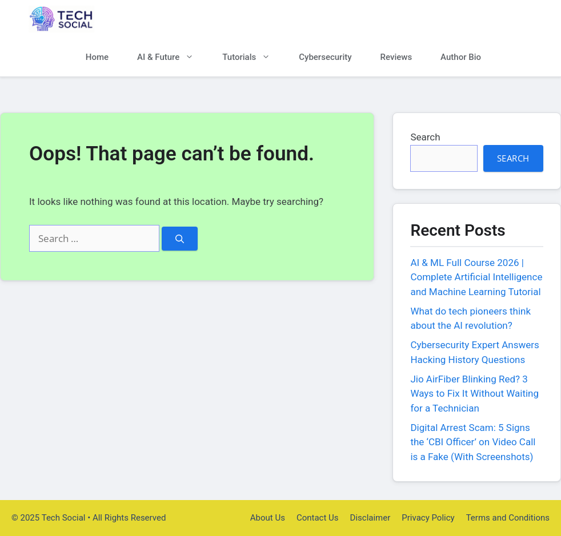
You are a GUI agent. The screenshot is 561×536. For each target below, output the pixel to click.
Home (97, 57)
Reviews (396, 57)
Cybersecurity (325, 57)
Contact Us (317, 518)
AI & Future (172, 57)
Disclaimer (370, 518)
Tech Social (137, 19)
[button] (513, 57)
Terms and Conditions (508, 518)
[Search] (180, 239)
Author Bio (460, 57)
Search (425, 137)
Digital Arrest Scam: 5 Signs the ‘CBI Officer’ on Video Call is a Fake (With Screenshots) (472, 442)
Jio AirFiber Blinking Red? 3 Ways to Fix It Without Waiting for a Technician (474, 393)
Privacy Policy (428, 518)
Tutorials (253, 57)
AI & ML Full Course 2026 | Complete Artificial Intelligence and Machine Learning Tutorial (476, 277)
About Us (267, 518)
